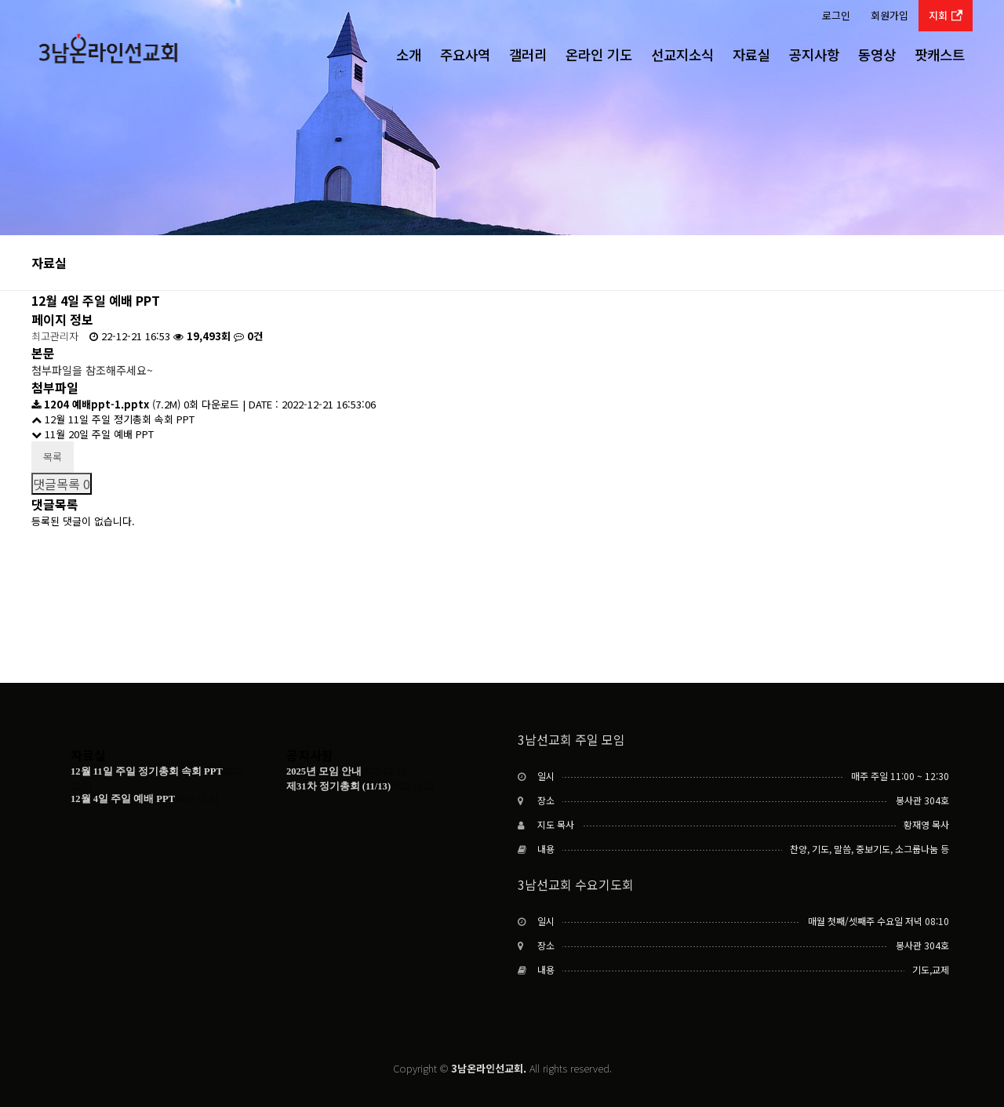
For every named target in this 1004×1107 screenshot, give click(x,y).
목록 (52, 456)
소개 (408, 54)
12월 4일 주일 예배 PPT (123, 798)
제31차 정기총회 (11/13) (338, 786)
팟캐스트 (940, 54)
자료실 (751, 54)
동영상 (877, 54)
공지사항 (814, 54)
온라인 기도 (599, 54)
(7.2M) (107, 404)
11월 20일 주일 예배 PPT (92, 433)
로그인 (836, 15)
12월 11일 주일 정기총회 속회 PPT (113, 419)
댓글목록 (61, 483)
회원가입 (889, 15)
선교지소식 (682, 54)
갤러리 (528, 54)
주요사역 (465, 54)
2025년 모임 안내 (324, 771)
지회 (945, 15)
